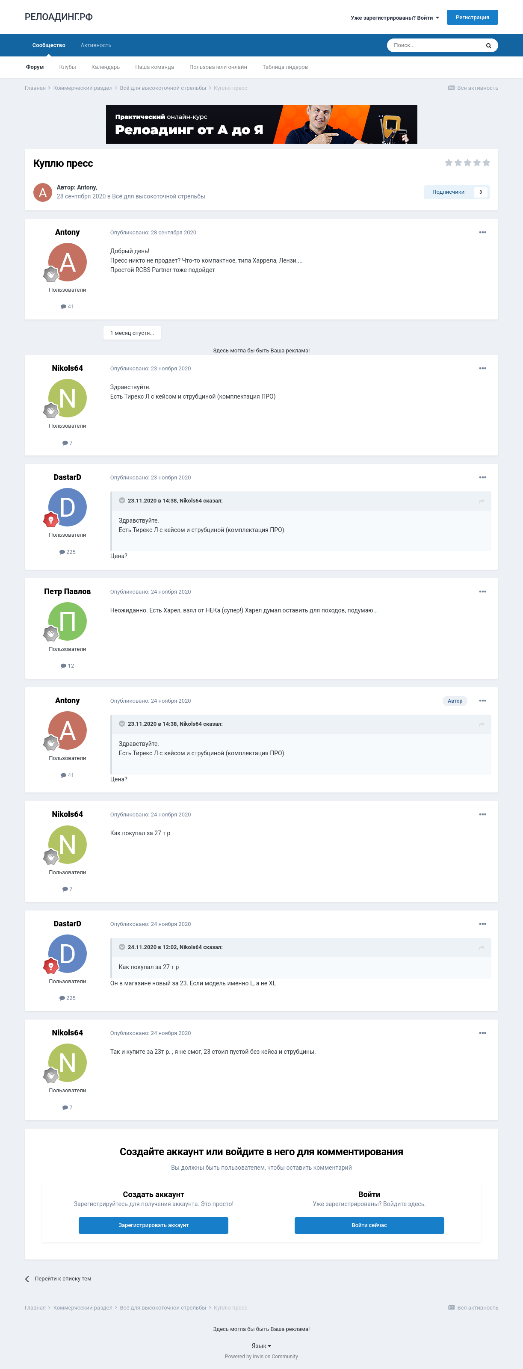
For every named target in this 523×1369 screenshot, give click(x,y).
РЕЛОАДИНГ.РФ (59, 17)
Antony (86, 187)
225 (67, 552)
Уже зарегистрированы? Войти (395, 18)
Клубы (67, 67)
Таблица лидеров (285, 67)
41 (67, 306)
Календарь (106, 67)
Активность (96, 45)
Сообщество (49, 49)
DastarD (67, 477)
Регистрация (472, 17)
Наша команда (154, 67)
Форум (35, 67)
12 (67, 665)
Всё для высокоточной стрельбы (158, 196)
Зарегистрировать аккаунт (153, 1225)
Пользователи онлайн (218, 67)
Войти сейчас (369, 1225)
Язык (262, 1345)
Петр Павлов (67, 591)
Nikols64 (67, 368)
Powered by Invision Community (261, 1357)
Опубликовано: (153, 232)
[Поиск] (433, 45)
